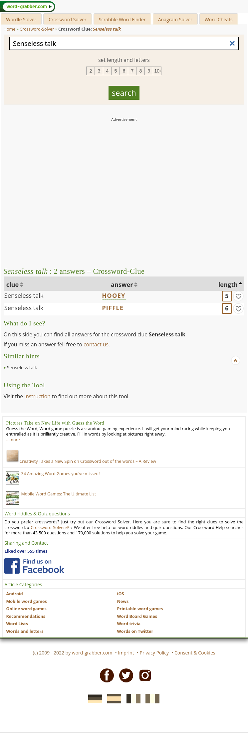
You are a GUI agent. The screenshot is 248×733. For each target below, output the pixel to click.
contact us (96, 344)
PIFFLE (113, 308)
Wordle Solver (21, 19)
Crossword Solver (68, 19)
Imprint (126, 652)
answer (122, 284)
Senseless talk (24, 295)
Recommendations (25, 616)
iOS (120, 594)
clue (12, 284)
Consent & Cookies (194, 652)
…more (13, 440)
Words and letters (24, 631)
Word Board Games (137, 616)
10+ (157, 71)
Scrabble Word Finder (122, 19)
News (123, 601)
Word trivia (129, 624)
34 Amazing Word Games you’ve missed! (60, 473)
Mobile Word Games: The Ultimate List (58, 494)
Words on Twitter (135, 631)
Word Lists (17, 624)
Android (14, 594)
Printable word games (140, 609)
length (228, 284)
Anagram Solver (175, 19)
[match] (238, 296)
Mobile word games (26, 601)
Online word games (26, 609)
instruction (37, 396)
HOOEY (113, 295)
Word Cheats (219, 19)
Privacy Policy (154, 652)
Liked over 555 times (25, 551)
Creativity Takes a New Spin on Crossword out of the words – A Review (81, 461)
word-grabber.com (92, 652)
